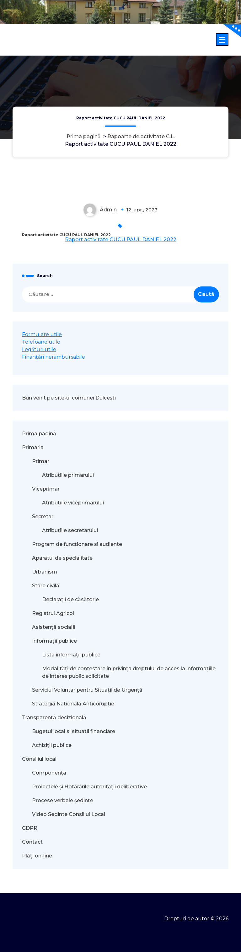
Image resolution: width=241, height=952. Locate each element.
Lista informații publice (71, 655)
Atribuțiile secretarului (70, 530)
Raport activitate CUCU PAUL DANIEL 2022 (120, 239)
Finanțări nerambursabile (53, 357)
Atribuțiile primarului (68, 475)
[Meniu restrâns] (222, 39)
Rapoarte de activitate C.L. (141, 137)
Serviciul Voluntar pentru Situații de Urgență (87, 690)
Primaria (33, 447)
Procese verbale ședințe (62, 800)
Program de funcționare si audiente (77, 544)
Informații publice (54, 641)
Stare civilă (45, 586)
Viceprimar (46, 489)
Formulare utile (42, 334)
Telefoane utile (41, 342)
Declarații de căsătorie (70, 599)
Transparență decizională (54, 718)
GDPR (29, 828)
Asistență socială (54, 627)
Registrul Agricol (53, 613)
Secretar (42, 517)
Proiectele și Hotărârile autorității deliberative (89, 787)
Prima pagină (84, 137)
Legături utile (39, 349)
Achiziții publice (52, 745)
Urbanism (44, 572)
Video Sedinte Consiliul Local (68, 814)
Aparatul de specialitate (62, 558)
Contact (32, 842)
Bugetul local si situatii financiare (73, 731)
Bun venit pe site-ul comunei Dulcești (69, 398)
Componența (49, 773)
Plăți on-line (37, 856)
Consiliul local (39, 759)
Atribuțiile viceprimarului (73, 503)
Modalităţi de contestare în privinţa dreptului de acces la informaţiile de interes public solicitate (129, 672)
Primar (40, 461)
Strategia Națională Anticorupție (73, 704)
